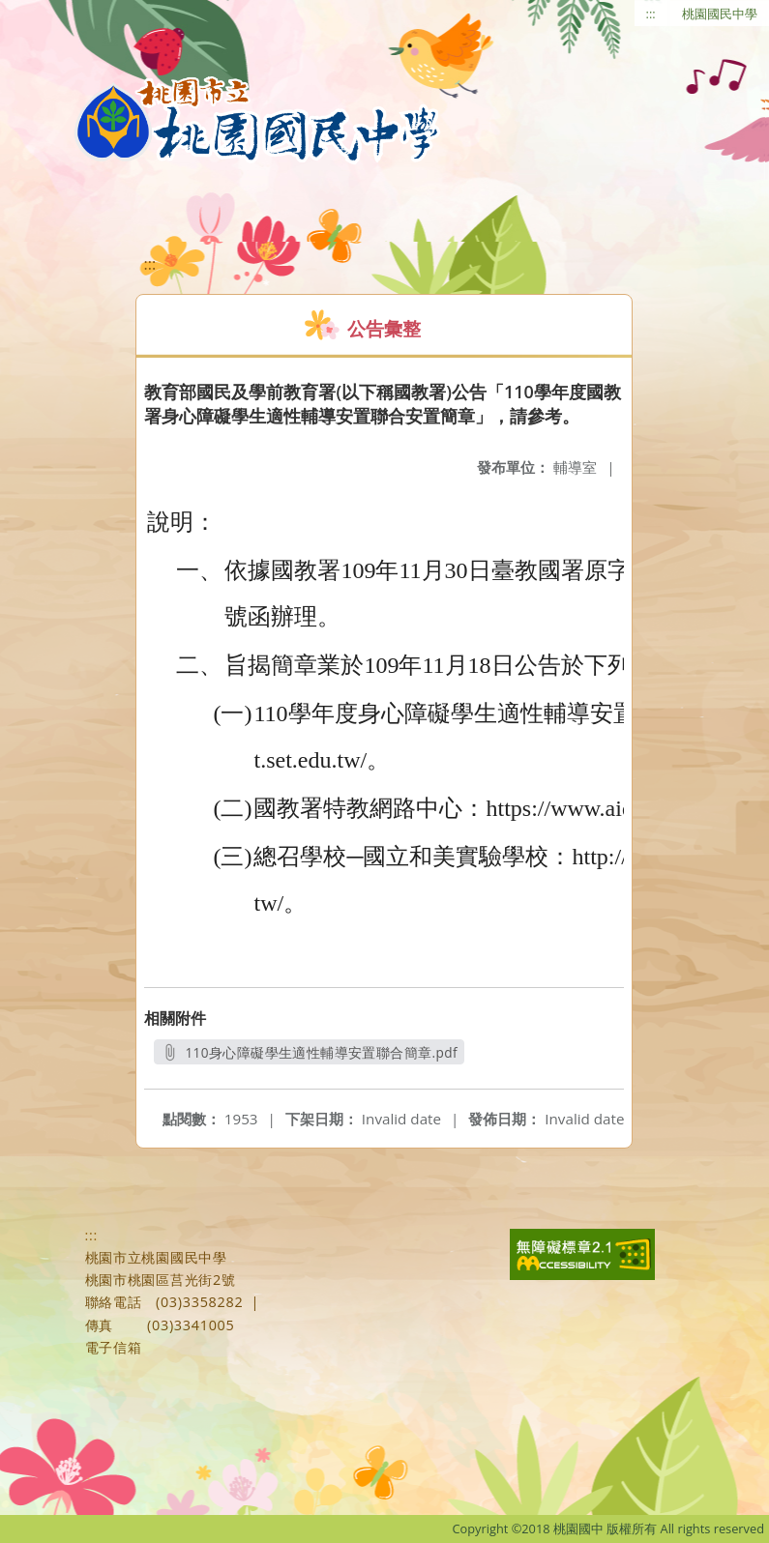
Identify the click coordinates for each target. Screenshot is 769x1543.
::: (651, 13)
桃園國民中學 (719, 13)
